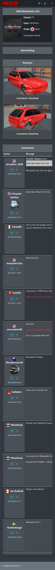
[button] (40, 3)
